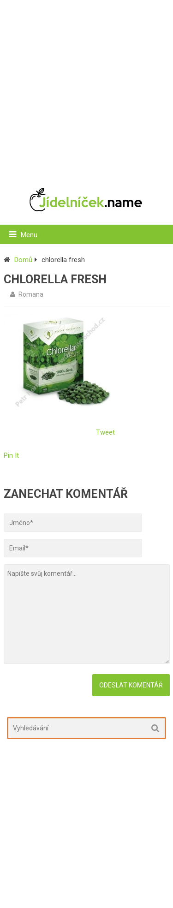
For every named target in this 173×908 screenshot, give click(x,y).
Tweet (105, 432)
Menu (29, 235)
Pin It (11, 455)
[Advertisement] (86, 88)
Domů (23, 260)
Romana (30, 294)
